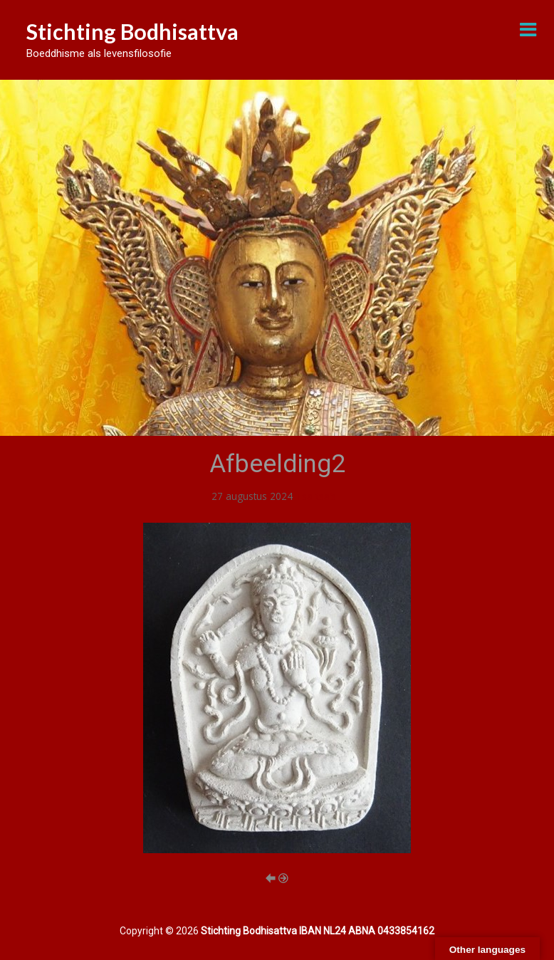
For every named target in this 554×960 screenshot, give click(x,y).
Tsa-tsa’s (316, 496)
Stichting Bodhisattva (132, 31)
